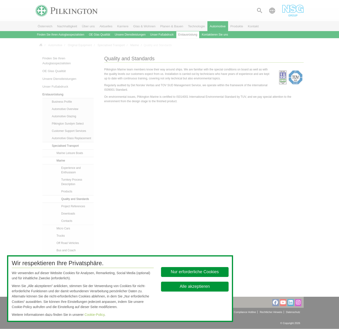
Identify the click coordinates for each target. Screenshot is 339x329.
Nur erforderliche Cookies (195, 271)
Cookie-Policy (95, 315)
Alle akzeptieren (195, 286)
